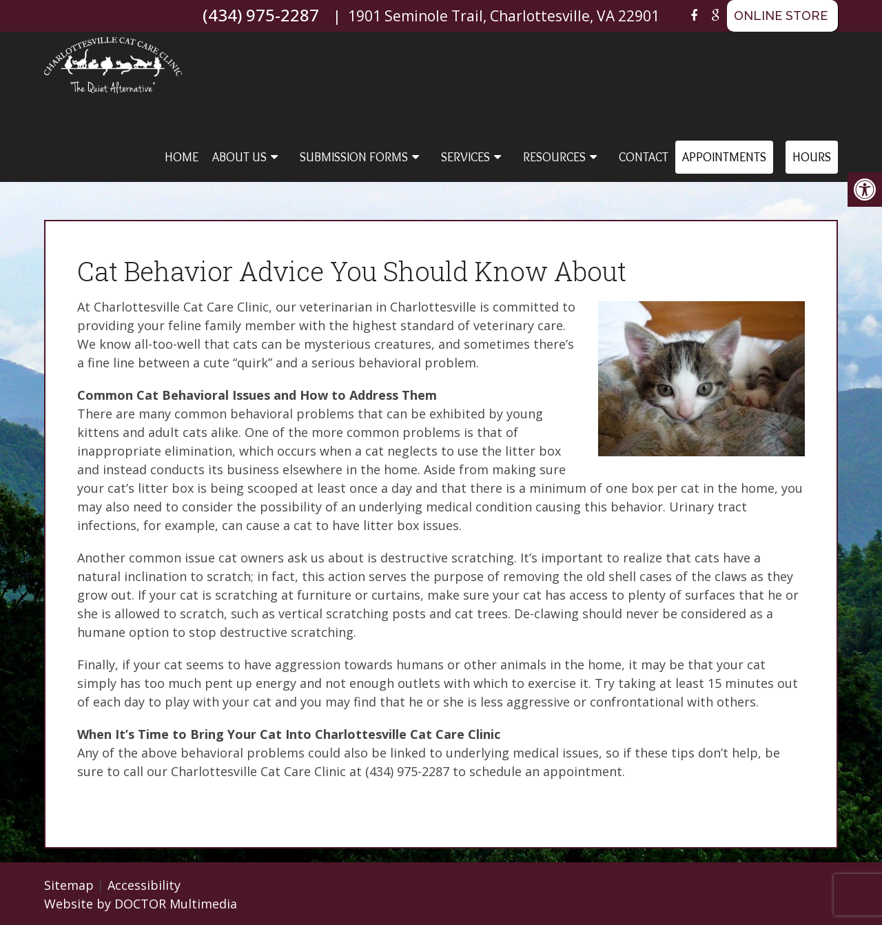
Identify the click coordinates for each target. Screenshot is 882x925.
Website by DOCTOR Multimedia (140, 903)
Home (181, 157)
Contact (643, 157)
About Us (239, 157)
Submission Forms (354, 157)
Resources (554, 157)
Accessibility (144, 885)
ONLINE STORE (781, 15)
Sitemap (69, 885)
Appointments (724, 157)
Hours (811, 157)
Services (465, 157)
